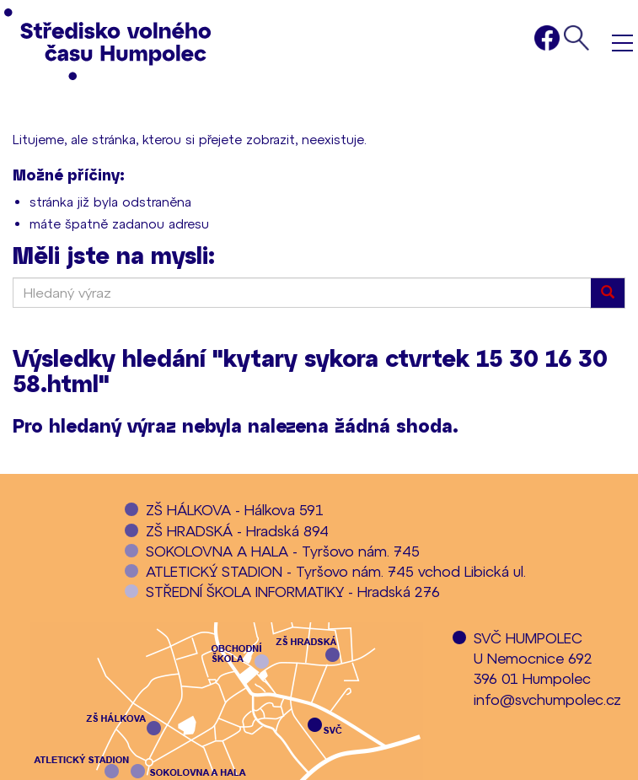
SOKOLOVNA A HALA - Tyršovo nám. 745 (283, 550)
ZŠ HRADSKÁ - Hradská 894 (237, 530)
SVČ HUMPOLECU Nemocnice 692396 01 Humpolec (533, 658)
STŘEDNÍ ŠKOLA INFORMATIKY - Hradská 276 (293, 591)
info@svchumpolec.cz (547, 699)
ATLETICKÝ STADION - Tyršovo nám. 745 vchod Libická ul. (336, 570)
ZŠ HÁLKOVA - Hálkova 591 (235, 509)
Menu (622, 43)
